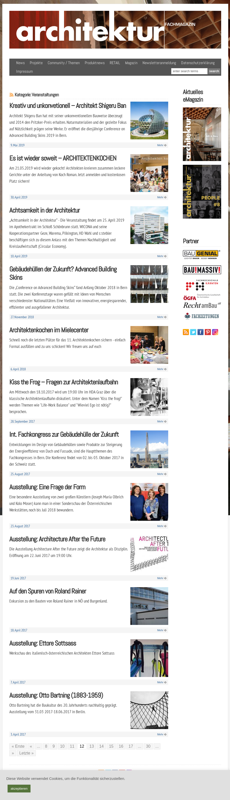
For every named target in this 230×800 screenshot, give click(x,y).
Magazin (131, 62)
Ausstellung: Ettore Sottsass (42, 643)
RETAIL (115, 62)
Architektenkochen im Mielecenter (48, 330)
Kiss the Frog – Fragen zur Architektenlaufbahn (63, 382)
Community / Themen (64, 62)
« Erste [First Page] (18, 746)
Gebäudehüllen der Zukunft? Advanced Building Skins (63, 273)
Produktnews (95, 62)
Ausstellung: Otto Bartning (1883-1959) (56, 695)
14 (101, 746)
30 (148, 746)
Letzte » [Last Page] (26, 753)
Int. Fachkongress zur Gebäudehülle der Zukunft (64, 434)
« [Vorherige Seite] (31, 746)
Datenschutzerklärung (198, 62)
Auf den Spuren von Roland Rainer (47, 591)
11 (72, 746)
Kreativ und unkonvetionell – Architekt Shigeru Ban (67, 105)
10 (62, 746)
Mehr (160, 145)
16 (121, 746)
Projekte (36, 62)
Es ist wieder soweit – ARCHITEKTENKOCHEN (62, 158)
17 (131, 746)
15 (111, 746)
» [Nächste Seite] (13, 753)
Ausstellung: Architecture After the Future (57, 539)
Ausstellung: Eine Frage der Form (47, 487)
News (20, 62)
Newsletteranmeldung (159, 62)
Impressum (24, 71)
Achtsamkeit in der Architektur (44, 210)
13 (92, 746)
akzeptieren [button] (19, 788)
